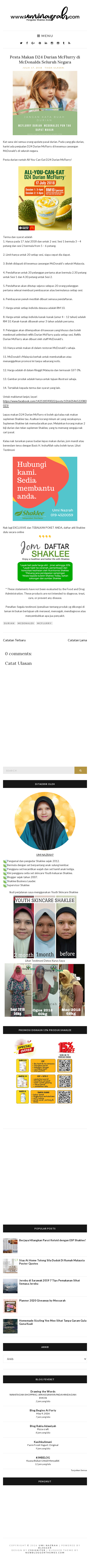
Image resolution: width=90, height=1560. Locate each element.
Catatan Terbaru (14, 640)
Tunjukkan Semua (79, 1470)
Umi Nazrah (48, 1545)
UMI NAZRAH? (45, 854)
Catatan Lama (77, 640)
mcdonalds (26, 623)
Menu (45, 36)
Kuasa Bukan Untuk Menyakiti (42, 1460)
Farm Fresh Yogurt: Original (42, 1445)
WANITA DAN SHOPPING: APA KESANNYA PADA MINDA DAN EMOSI (42, 1396)
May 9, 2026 (43, 1413)
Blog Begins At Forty (43, 1410)
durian (9, 623)
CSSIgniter (37, 1550)
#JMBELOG (43, 1457)
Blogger (45, 1548)
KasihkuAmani (43, 1442)
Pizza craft (43, 1429)
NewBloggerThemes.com (45, 1552)
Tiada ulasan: (55, 67)
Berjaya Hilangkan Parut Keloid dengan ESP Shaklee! (52, 1240)
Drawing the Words (42, 1391)
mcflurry (44, 623)
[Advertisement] (45, 1173)
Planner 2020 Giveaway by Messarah (42, 1300)
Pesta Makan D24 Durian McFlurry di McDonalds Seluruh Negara (45, 59)
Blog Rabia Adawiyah (43, 1426)
